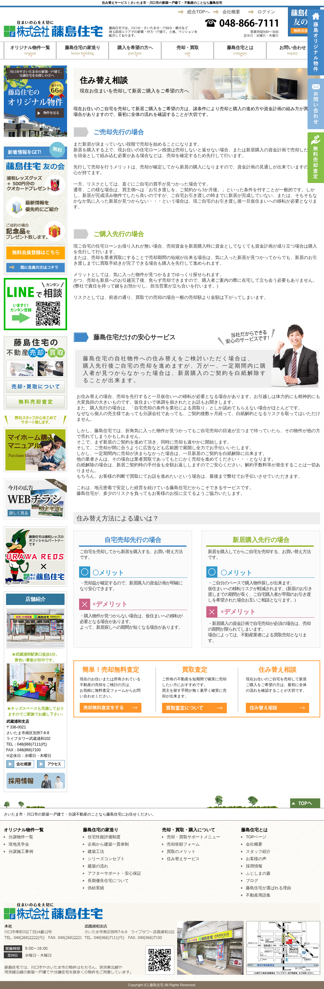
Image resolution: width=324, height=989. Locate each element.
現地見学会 (19, 844)
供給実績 (96, 887)
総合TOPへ (198, 11)
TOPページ (256, 837)
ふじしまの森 (258, 873)
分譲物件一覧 (21, 837)
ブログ (252, 880)
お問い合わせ (292, 50)
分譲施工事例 (21, 851)
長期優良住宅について (108, 880)
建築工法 (96, 851)
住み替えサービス (183, 858)
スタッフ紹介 (258, 851)
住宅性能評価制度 (104, 837)
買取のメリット (181, 851)
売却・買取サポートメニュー (193, 837)
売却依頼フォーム (183, 844)
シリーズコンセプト (106, 858)
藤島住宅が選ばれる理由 (268, 887)
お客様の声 (256, 858)
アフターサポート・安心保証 (114, 873)
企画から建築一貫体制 (108, 844)
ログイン (266, 11)
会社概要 (231, 11)
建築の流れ (98, 866)
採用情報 (254, 866)
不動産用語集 (258, 895)
